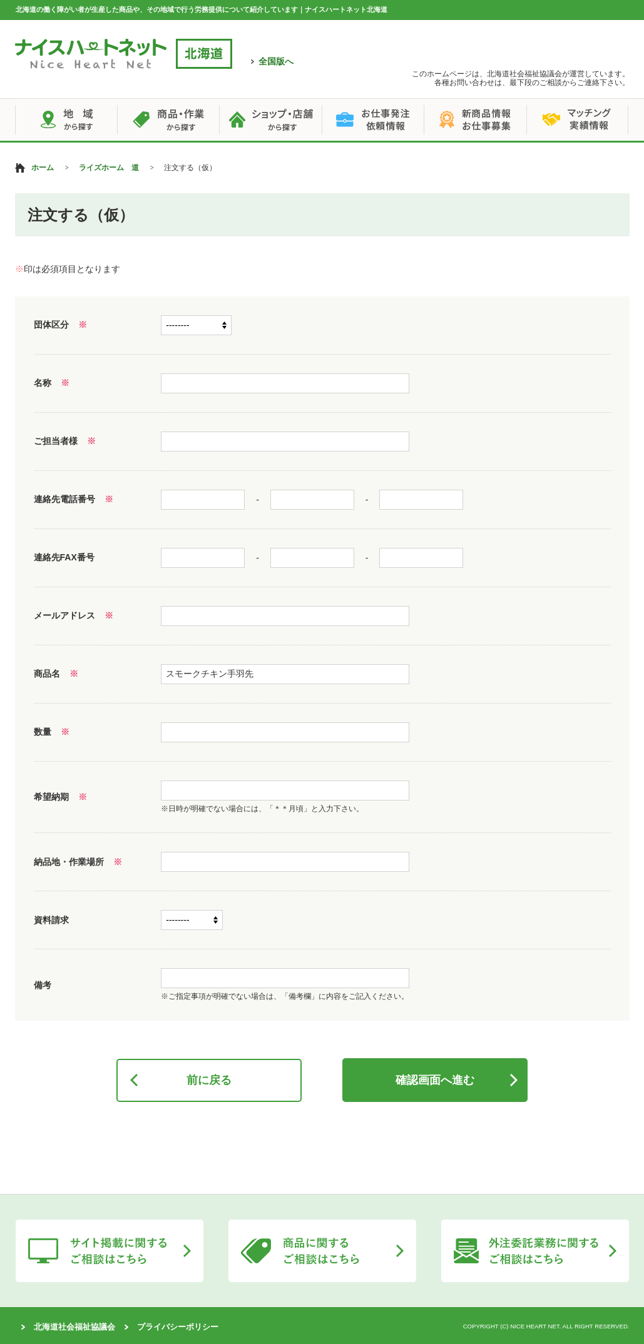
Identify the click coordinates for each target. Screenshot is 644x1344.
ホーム (42, 167)
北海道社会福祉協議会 (74, 1326)
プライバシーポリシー (177, 1326)
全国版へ (276, 61)
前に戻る (209, 1080)
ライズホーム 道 (109, 167)
